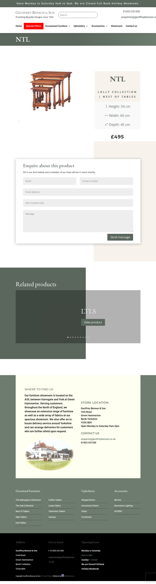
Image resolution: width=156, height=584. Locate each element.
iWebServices (69, 576)
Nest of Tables (119, 96)
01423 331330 (131, 11)
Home (19, 26)
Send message (120, 237)
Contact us (131, 26)
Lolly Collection (117, 92)
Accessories (98, 26)
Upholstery (79, 26)
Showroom (116, 26)
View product (93, 325)
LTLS (88, 313)
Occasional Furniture (56, 26)
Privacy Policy (46, 576)
